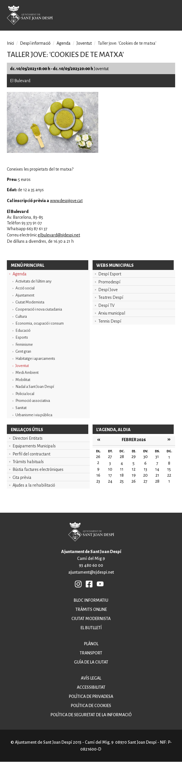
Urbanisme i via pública (33, 415)
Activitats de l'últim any (33, 281)
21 (157, 475)
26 (133, 481)
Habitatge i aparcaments (35, 358)
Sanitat (21, 408)
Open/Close (170, 16)
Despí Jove (108, 289)
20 (145, 475)
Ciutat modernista (91, 618)
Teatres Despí (110, 297)
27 (145, 481)
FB (89, 583)
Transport (91, 653)
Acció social (25, 288)
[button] (52, 151)
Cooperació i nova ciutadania (38, 309)
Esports (21, 337)
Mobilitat (22, 380)
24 (110, 481)
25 (122, 481)
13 (145, 469)
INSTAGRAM (78, 583)
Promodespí (109, 282)
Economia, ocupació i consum (39, 323)
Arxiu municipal (111, 313)
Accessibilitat (91, 687)
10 (110, 469)
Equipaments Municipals (34, 446)
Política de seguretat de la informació (91, 714)
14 (157, 469)
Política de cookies (91, 705)
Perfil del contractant (31, 454)
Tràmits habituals (28, 461)
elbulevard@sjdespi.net (59, 235)
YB (100, 583)
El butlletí (91, 627)
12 (133, 469)
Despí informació (35, 43)
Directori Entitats (28, 438)
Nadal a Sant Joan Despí (34, 386)
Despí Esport (109, 274)
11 (121, 469)
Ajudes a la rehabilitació (34, 485)
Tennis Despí (109, 321)
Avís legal (91, 678)
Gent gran (23, 351)
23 (98, 481)
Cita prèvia (22, 477)
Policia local (24, 394)
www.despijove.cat (66, 200)
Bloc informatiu (91, 600)
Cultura (21, 316)
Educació (23, 330)
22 (169, 475)
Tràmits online (91, 609)
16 (98, 475)
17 (110, 475)
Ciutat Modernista (29, 302)
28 (157, 481)
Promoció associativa (32, 400)
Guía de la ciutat (91, 662)
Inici (10, 43)
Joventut (22, 366)
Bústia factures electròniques (38, 469)
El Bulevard (20, 80)
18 (122, 475)
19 (134, 475)
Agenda (20, 274)
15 (169, 469)
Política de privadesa (91, 696)
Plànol (91, 643)
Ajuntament (24, 295)
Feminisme (24, 344)
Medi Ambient (27, 372)
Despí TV (106, 305)
